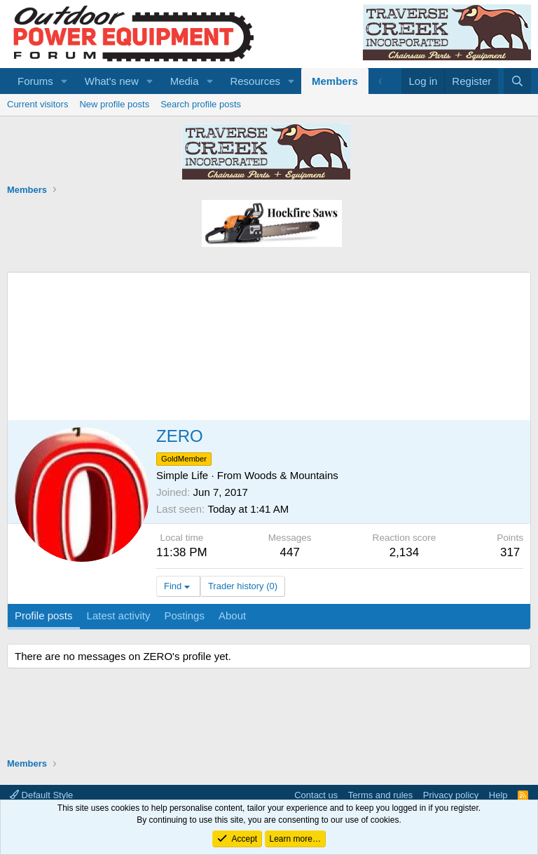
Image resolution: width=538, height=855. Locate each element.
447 (290, 552)
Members (335, 81)
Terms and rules (380, 795)
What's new (112, 81)
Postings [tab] (184, 615)
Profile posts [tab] (44, 615)
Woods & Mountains (291, 475)
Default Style (41, 795)
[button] (64, 81)
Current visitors (37, 104)
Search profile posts (200, 104)
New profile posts (114, 104)
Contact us (316, 795)
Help (498, 795)
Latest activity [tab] (119, 615)
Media (184, 81)
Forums (35, 81)
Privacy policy (450, 795)
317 (510, 552)
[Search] (517, 81)
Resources (255, 81)
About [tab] (232, 615)
